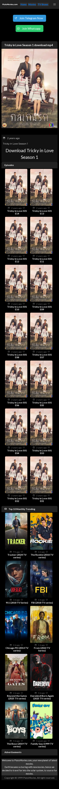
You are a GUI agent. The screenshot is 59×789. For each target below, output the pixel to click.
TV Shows (43, 4)
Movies (32, 4)
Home (24, 4)
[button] (54, 4)
